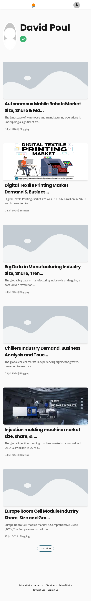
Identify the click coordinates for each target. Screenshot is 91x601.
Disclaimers (51, 585)
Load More (45, 548)
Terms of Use (39, 589)
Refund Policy (65, 585)
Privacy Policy (25, 585)
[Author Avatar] (76, 5)
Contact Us (53, 589)
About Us (38, 585)
